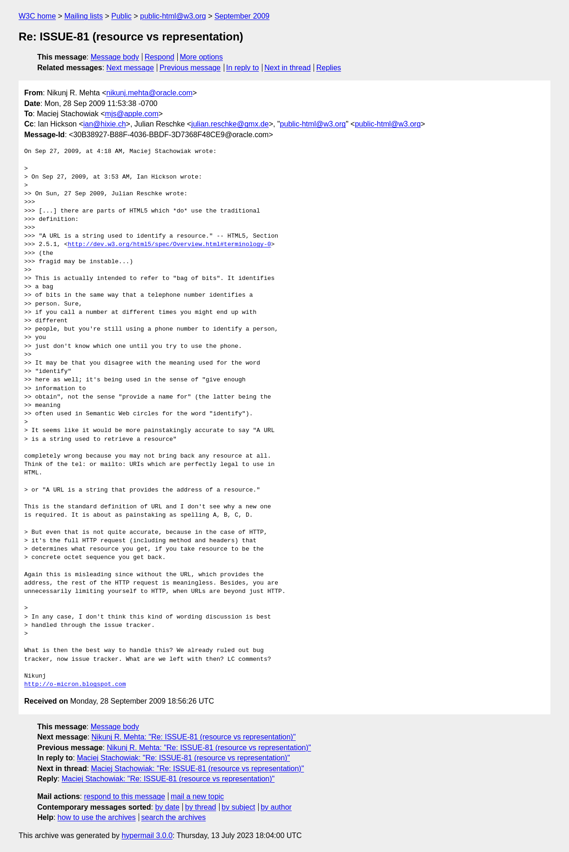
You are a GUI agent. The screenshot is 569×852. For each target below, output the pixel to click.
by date (167, 807)
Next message (130, 68)
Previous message (190, 68)
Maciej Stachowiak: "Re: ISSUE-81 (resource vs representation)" (183, 758)
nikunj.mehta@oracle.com (150, 93)
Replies (328, 68)
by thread (200, 807)
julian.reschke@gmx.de (230, 124)
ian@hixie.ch (104, 124)
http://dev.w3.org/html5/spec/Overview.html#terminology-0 (169, 244)
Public (121, 16)
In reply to (242, 68)
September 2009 (241, 16)
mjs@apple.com (132, 114)
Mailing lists (83, 16)
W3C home (37, 16)
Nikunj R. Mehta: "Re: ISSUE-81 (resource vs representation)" (194, 737)
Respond (159, 57)
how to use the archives (97, 817)
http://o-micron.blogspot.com (75, 684)
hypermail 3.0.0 (146, 835)
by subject (238, 807)
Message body (115, 57)
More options (201, 57)
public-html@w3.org (173, 16)
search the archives (173, 817)
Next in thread (287, 68)
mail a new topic (197, 796)
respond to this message (124, 796)
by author (276, 807)
